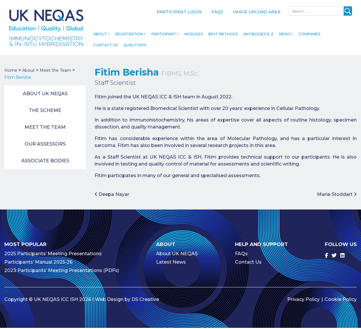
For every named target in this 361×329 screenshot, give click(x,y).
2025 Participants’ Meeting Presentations (53, 255)
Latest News (171, 263)
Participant (163, 35)
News (284, 35)
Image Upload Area (256, 11)
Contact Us (105, 46)
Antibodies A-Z (258, 35)
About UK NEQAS (45, 95)
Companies (309, 35)
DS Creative (145, 300)
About (100, 35)
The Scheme (45, 111)
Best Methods (223, 35)
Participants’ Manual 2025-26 (38, 263)
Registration (129, 35)
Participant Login (179, 11)
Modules (193, 35)
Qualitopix (134, 46)
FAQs (217, 11)
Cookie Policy (341, 300)
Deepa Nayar (112, 195)
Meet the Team (45, 128)
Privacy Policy (303, 300)
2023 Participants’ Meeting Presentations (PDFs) (61, 271)
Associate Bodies (45, 162)
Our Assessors (45, 145)
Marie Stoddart (337, 195)
